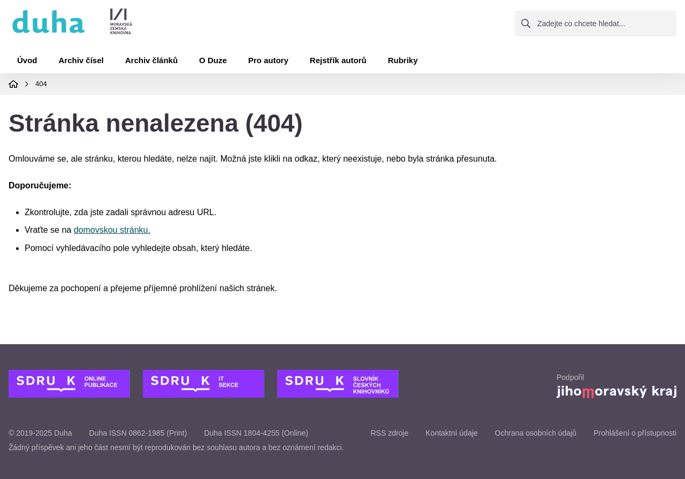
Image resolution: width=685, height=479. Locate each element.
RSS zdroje (389, 433)
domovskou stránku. (112, 229)
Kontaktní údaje (451, 433)
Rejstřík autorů (338, 60)
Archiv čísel (81, 60)
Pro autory (268, 60)
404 (41, 84)
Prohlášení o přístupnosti (634, 433)
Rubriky (403, 60)
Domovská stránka (13, 84)
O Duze (213, 60)
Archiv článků (151, 60)
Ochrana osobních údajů (536, 433)
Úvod (27, 60)
